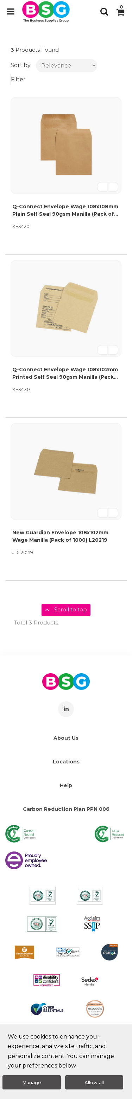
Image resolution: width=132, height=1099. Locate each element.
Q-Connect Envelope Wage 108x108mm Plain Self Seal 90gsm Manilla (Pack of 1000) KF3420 (65, 210)
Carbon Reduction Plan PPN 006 (66, 809)
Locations (66, 761)
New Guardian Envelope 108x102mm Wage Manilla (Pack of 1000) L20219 (60, 536)
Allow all (94, 1082)
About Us (66, 738)
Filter (18, 79)
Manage (31, 1082)
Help (66, 785)
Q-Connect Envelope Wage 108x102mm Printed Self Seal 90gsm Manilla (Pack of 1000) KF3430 (65, 373)
